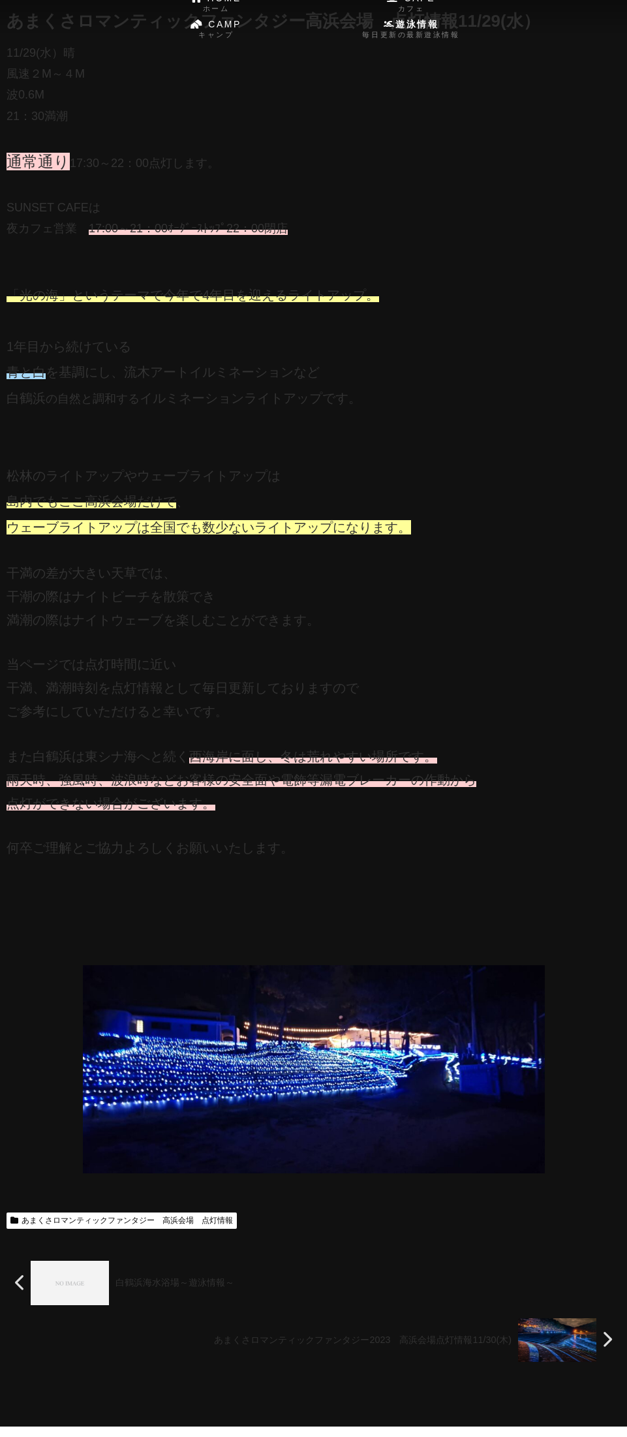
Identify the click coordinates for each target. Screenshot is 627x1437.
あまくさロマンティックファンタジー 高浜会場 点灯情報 (121, 1220)
